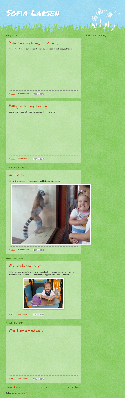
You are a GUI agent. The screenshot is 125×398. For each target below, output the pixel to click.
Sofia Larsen (32, 12)
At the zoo (17, 175)
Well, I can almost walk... (26, 330)
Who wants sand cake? (25, 265)
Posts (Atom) (22, 393)
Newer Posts (13, 387)
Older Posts (74, 387)
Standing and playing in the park (33, 42)
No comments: (23, 94)
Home (44, 387)
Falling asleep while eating (28, 106)
